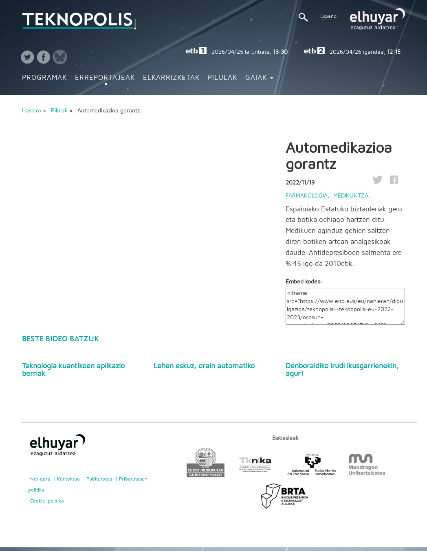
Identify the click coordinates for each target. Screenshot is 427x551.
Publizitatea (99, 478)
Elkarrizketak (171, 78)
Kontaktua (68, 478)
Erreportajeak (105, 78)
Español (329, 16)
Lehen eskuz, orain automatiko (204, 366)
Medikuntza (350, 196)
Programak (44, 78)
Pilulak (222, 78)
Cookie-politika (47, 500)
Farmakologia (307, 196)
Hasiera (31, 111)
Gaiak (259, 78)
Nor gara (40, 478)
